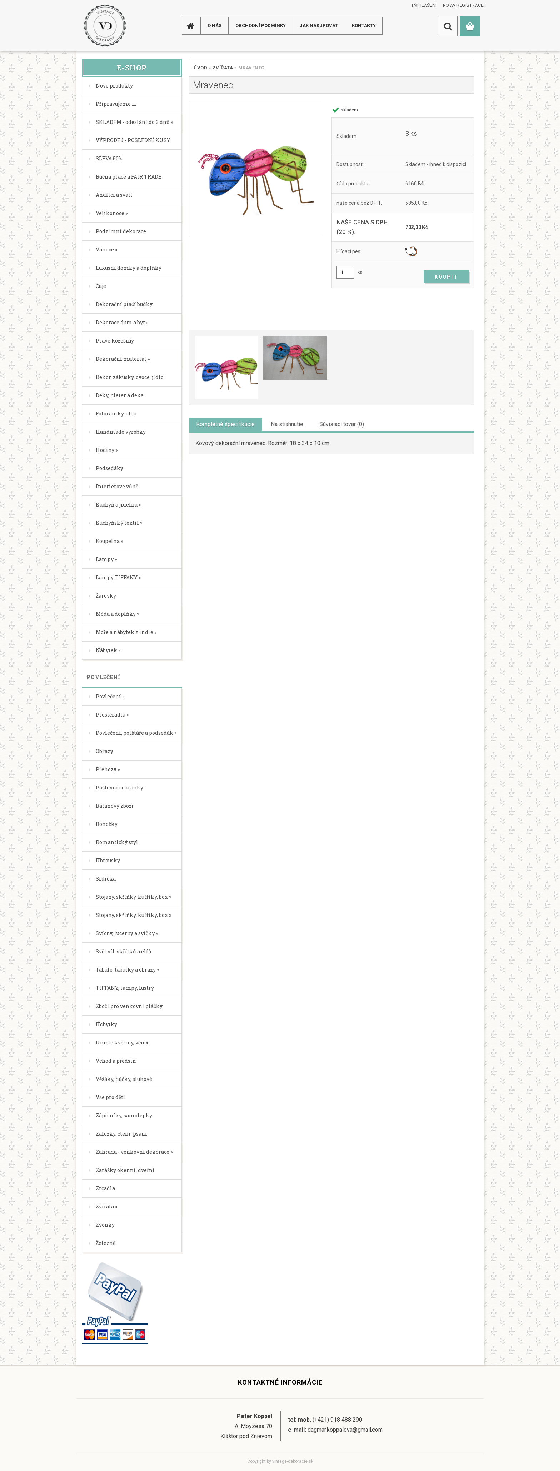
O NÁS (214, 25)
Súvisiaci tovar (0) (341, 424)
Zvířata (222, 67)
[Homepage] (193, 25)
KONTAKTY (364, 25)
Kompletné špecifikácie (225, 424)
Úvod (200, 67)
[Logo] (105, 25)
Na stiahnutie (287, 424)
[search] (448, 26)
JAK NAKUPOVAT (319, 25)
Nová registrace (463, 5)
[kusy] (345, 272)
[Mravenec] (255, 168)
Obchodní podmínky (260, 25)
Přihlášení (424, 5)
